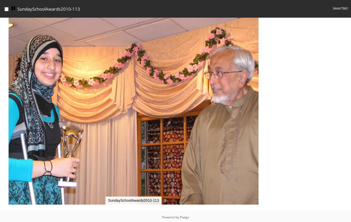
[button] (262, 21)
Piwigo (184, 216)
